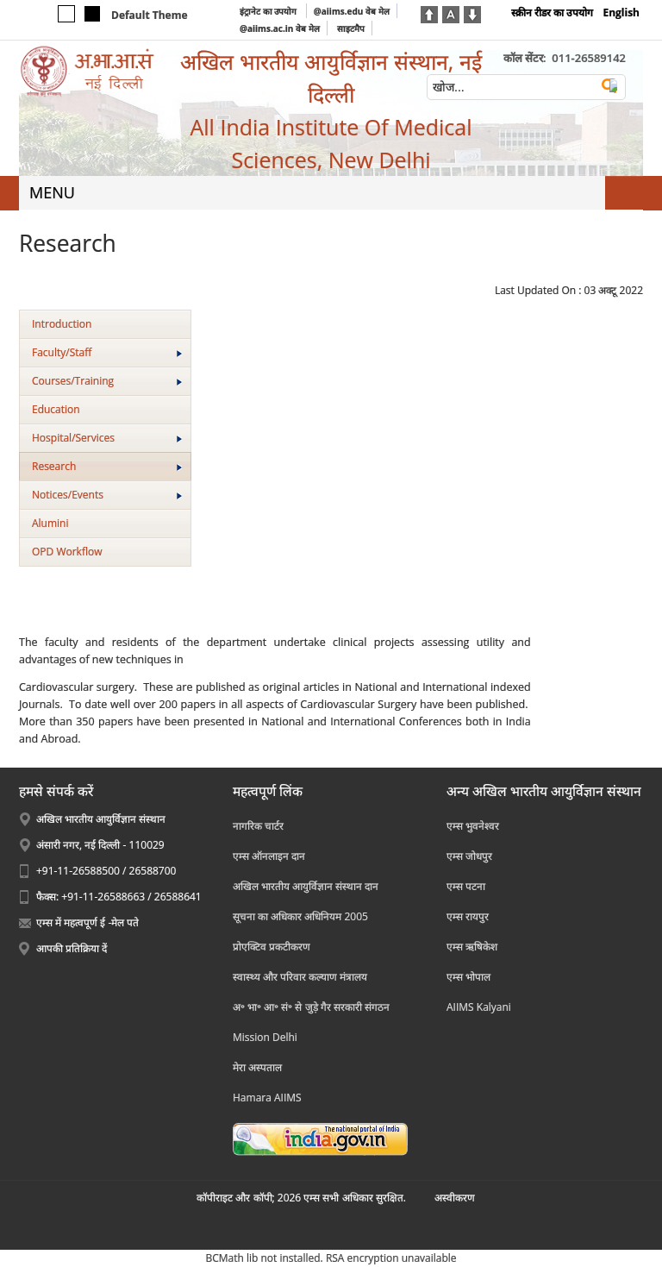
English (621, 12)
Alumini (50, 523)
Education (56, 409)
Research (107, 466)
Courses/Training (107, 380)
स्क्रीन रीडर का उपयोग (552, 12)
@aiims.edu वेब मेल (352, 11)
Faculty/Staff (107, 352)
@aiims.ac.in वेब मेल (280, 28)
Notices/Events (107, 494)
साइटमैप (351, 28)
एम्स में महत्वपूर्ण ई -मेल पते (87, 922)
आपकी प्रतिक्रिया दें (71, 948)
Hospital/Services (107, 437)
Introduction (61, 324)
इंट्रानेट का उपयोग (269, 11)
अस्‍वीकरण (454, 1197)
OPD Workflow (67, 551)
